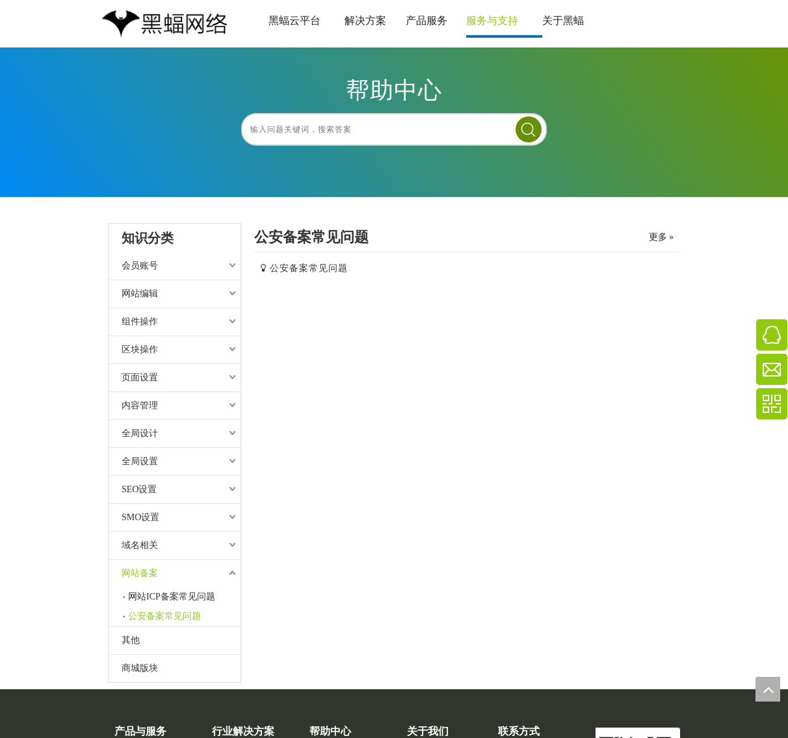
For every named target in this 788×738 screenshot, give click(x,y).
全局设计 (140, 433)
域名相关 (140, 545)
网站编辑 (140, 293)
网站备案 (140, 573)
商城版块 (140, 668)
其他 (131, 640)
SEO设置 (139, 489)
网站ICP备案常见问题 (171, 596)
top (767, 689)
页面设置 (140, 377)
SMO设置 (140, 517)
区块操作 (140, 349)
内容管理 (140, 405)
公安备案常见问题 (164, 616)
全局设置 (140, 461)
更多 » (661, 237)
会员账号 (140, 265)
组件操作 (140, 321)
